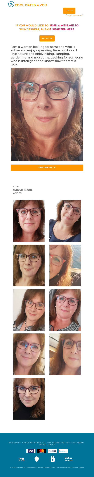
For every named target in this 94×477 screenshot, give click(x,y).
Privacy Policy (15, 443)
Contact (51, 445)
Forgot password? (75, 15)
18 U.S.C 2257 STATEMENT (75, 443)
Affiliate (42, 445)
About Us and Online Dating (33, 443)
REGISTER (47, 38)
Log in (69, 10)
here (70, 29)
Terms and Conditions (56, 443)
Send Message (47, 167)
